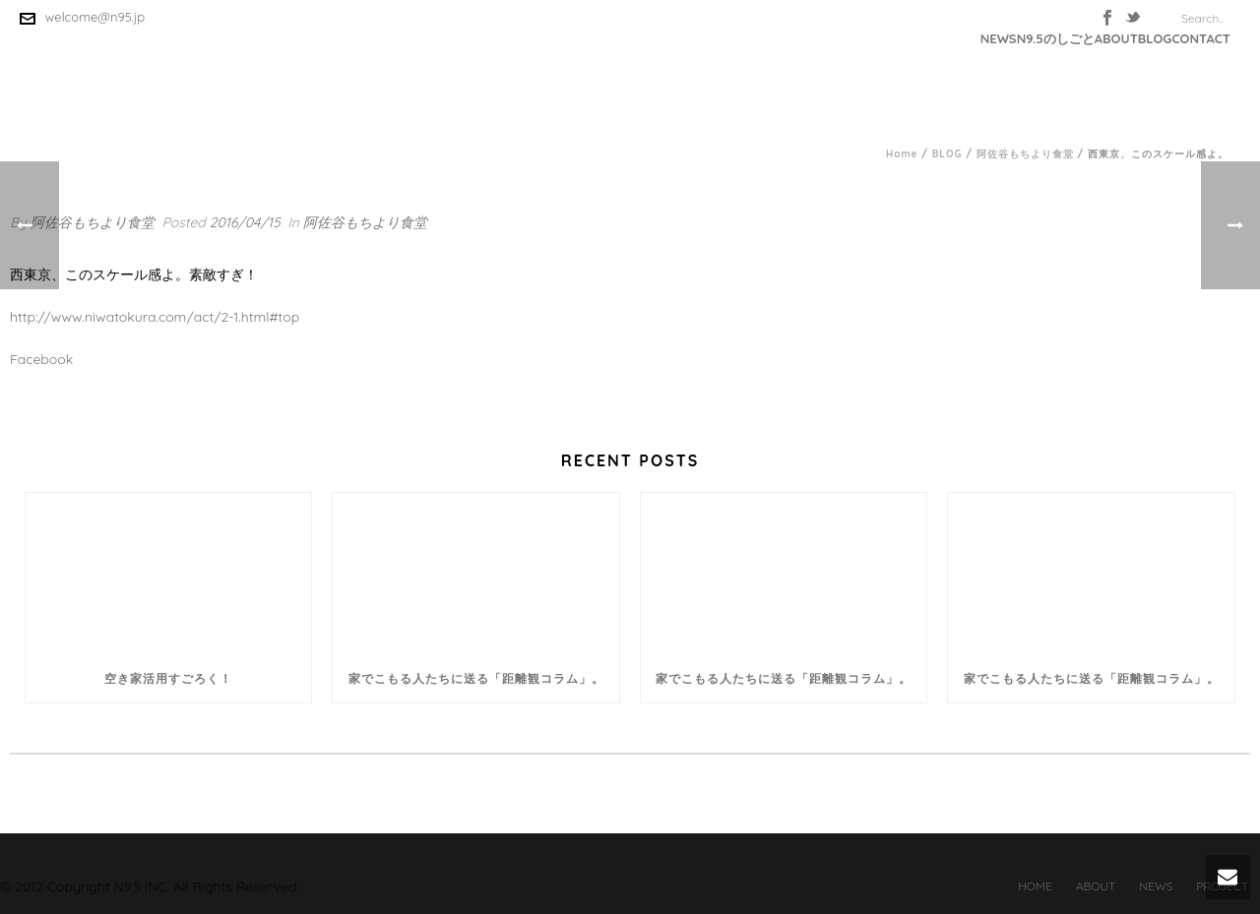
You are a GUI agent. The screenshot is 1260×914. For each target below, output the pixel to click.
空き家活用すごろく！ (168, 678)
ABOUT (1116, 38)
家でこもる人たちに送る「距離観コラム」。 (476, 678)
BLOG (1155, 38)
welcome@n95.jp (95, 17)
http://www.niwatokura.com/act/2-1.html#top (154, 317)
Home (902, 154)
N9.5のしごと (1056, 38)
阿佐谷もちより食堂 (1025, 154)
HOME (1035, 886)
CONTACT (1200, 38)
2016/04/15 (245, 222)
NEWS (998, 38)
